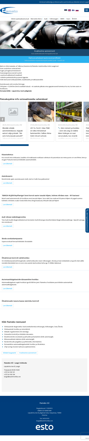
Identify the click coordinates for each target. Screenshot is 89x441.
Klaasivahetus (7, 154)
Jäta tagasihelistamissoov (87, 220)
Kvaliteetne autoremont (28, 353)
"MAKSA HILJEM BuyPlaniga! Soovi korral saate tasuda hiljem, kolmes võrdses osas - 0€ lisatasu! (40, 195)
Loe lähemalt (7, 164)
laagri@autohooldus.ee (12, 377)
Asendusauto (7, 176)
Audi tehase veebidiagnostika (14, 217)
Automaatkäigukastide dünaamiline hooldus (20, 279)
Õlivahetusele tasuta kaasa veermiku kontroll (20, 301)
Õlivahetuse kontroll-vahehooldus (15, 258)
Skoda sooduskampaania (12, 238)
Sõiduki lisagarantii (9, 353)
